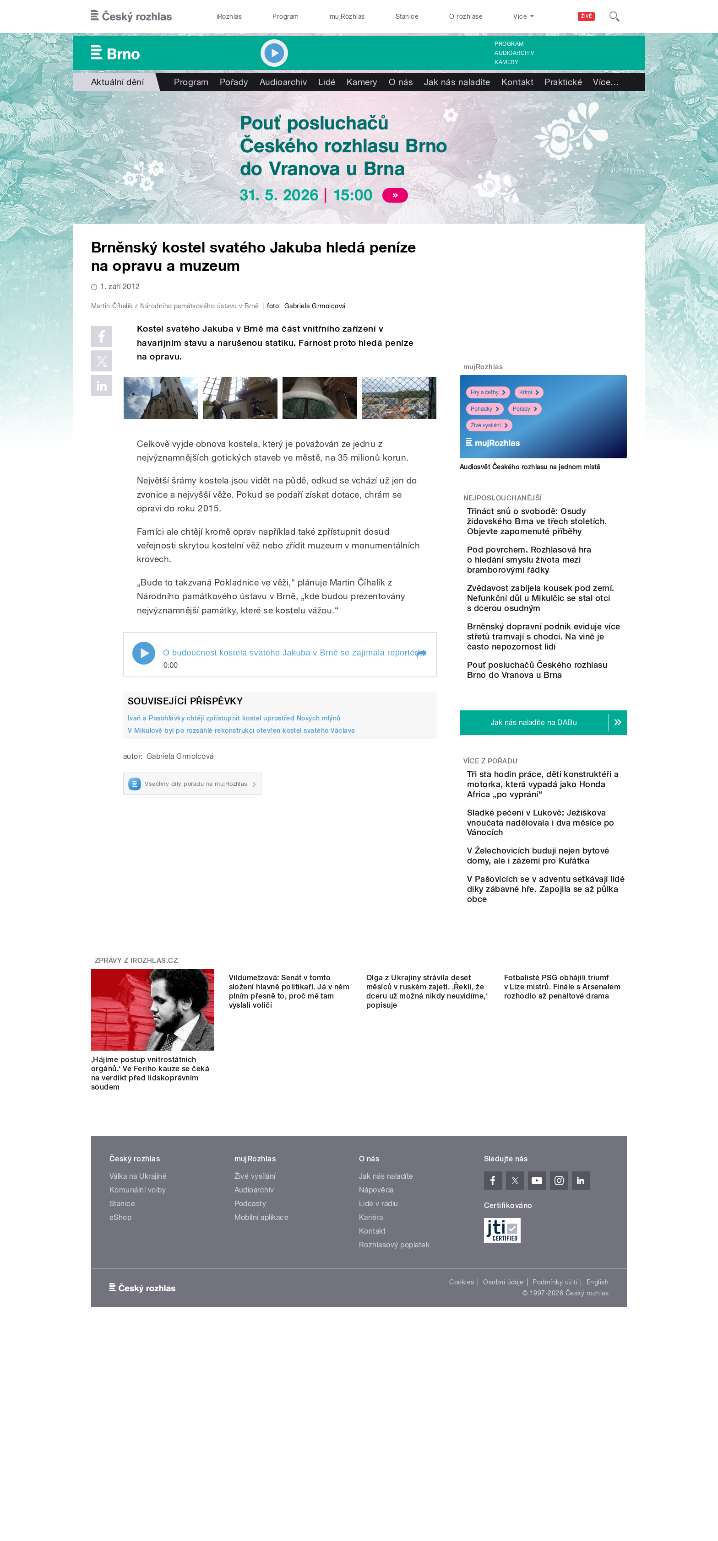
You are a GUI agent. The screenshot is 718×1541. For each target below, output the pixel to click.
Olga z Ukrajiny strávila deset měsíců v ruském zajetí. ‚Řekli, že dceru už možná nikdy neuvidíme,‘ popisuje (427, 1170)
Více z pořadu (490, 814)
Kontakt (517, 82)
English (598, 1379)
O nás (401, 82)
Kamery (506, 62)
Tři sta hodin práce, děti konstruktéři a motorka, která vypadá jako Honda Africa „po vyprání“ (568, 842)
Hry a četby (488, 392)
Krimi (529, 392)
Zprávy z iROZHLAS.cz (136, 1057)
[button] (420, 848)
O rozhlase (466, 16)
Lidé (327, 82)
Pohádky (485, 409)
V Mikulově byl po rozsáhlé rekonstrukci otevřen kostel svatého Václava (241, 924)
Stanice (407, 16)
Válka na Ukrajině (138, 1273)
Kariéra (371, 1314)
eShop (120, 1314)
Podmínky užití (555, 1379)
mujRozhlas (347, 16)
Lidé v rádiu (378, 1300)
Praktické (563, 82)
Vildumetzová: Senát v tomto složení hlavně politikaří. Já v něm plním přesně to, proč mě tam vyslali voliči (289, 1170)
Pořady (234, 82)
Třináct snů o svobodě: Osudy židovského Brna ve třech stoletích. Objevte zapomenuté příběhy (571, 526)
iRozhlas (229, 16)
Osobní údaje (503, 1379)
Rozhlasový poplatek (394, 1341)
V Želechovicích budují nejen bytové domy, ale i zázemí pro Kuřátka (564, 934)
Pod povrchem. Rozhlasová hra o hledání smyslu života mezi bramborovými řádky (568, 575)
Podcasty (250, 1300)
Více (606, 82)
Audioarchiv (514, 53)
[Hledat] (614, 16)
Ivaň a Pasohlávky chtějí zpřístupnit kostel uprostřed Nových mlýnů (234, 912)
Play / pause (143, 847)
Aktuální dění (117, 82)
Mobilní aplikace (261, 1314)
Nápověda (376, 1287)
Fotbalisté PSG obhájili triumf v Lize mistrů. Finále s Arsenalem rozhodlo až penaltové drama (562, 1165)
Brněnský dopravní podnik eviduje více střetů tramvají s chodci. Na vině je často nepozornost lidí (571, 672)
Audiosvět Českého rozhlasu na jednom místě (530, 467)
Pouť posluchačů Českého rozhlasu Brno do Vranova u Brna (570, 715)
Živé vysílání (489, 425)
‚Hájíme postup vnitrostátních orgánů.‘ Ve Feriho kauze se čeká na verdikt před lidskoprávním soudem (150, 1170)
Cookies (461, 1379)
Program (285, 16)
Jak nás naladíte (457, 82)
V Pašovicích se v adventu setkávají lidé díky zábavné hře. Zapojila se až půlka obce (571, 981)
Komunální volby (137, 1287)
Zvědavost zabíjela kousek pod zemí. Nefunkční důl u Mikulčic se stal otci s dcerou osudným (571, 623)
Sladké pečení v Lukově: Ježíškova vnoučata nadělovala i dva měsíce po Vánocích (572, 891)
